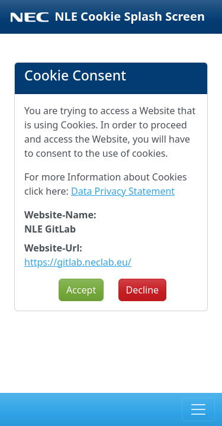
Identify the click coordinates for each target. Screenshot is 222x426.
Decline (142, 289)
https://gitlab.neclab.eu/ (77, 262)
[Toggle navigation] (198, 409)
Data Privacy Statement (123, 191)
